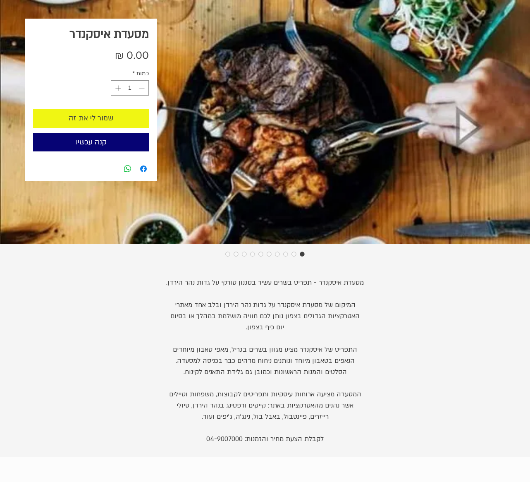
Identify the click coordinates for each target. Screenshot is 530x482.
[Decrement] (142, 88)
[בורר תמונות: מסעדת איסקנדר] (302, 254)
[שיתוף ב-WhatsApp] (128, 169)
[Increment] (117, 88)
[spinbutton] (129, 88)
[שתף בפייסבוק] (143, 169)
